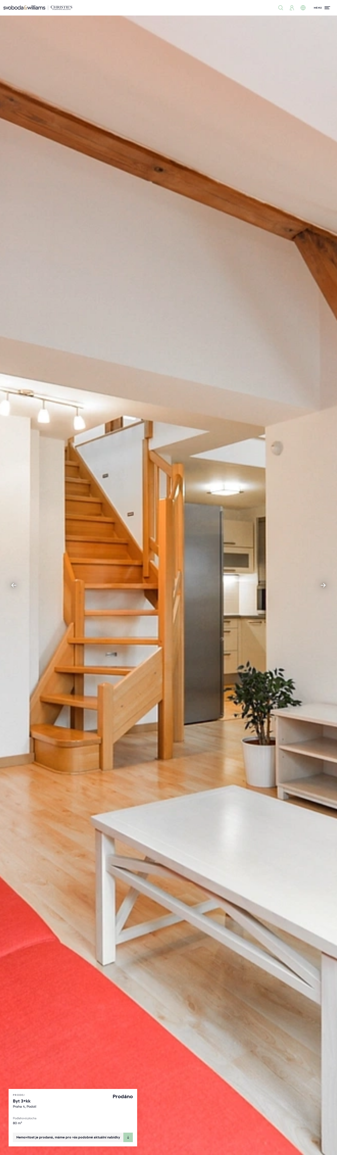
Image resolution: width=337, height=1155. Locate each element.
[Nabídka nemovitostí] (281, 8)
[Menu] (322, 7)
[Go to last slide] (14, 585)
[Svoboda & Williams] (37, 7)
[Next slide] (323, 585)
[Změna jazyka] (303, 8)
